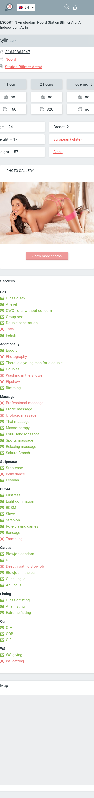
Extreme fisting (18, 612)
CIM (9, 627)
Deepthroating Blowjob (25, 566)
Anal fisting (15, 606)
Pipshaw (13, 381)
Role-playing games (22, 526)
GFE (9, 560)
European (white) (67, 139)
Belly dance (15, 474)
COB (9, 634)
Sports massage (19, 440)
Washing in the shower (25, 375)
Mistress (13, 495)
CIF (8, 640)
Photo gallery (20, 171)
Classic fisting (18, 600)
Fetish (11, 335)
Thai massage (17, 421)
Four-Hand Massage (22, 434)
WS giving (14, 655)
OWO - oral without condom (29, 310)
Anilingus (13, 585)
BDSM (11, 507)
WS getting (15, 661)
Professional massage (24, 403)
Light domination (20, 501)
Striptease (14, 468)
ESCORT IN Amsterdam (18, 22)
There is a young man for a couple (34, 363)
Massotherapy (18, 428)
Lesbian (12, 480)
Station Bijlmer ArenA (64, 22)
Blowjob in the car (21, 572)
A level (11, 304)
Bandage (13, 532)
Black (58, 152)
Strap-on (13, 520)
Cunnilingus (15, 579)
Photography (16, 356)
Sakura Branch (18, 453)
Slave (10, 514)
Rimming (13, 388)
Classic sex (15, 298)
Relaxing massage (21, 446)
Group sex (14, 317)
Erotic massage (19, 409)
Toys (10, 329)
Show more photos (47, 256)
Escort (11, 350)
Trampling (14, 539)
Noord (42, 22)
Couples (13, 369)
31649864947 (17, 51)
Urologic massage (21, 415)
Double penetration (22, 323)
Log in (75, 7)
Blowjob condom (20, 554)
